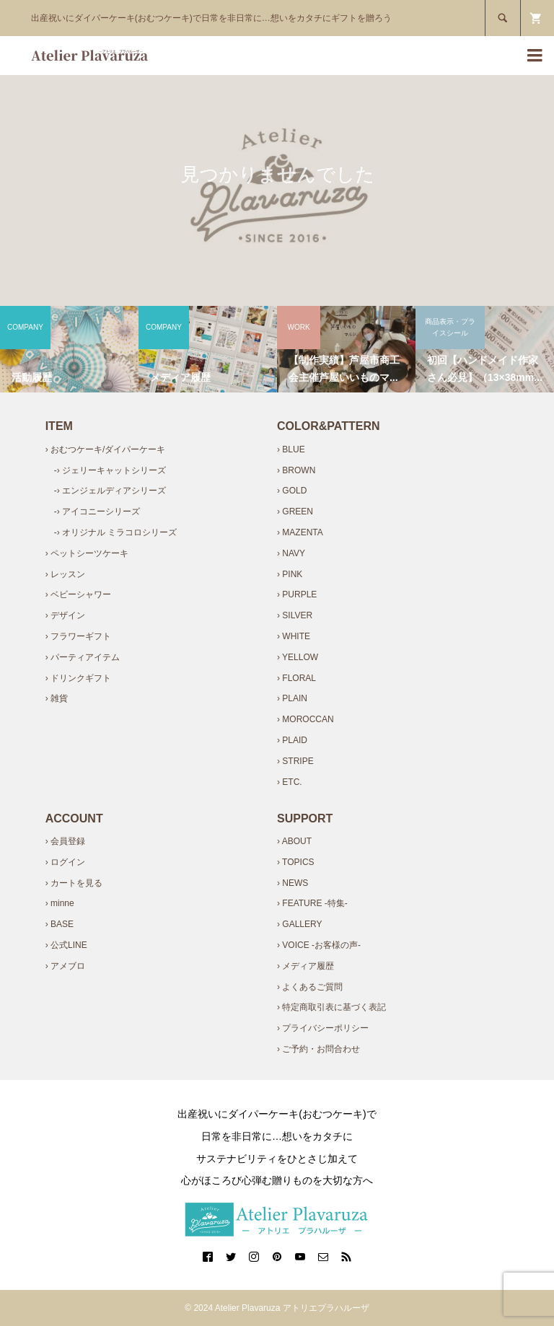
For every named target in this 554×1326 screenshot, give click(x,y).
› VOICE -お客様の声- (319, 945)
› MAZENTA (300, 532)
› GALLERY (299, 924)
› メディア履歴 (305, 966)
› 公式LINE (66, 945)
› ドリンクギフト (78, 678)
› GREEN (295, 511)
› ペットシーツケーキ (86, 553)
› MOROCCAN (305, 719)
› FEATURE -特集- (312, 903)
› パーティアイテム (82, 657)
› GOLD (292, 491)
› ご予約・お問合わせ (318, 1049)
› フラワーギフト (78, 636)
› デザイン (65, 615)
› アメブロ (65, 966)
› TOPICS (296, 862)
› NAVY (291, 553)
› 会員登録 (65, 841)
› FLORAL (296, 678)
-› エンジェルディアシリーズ (110, 491)
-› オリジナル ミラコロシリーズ (115, 532)
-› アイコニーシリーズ (97, 511)
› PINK (289, 574)
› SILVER (294, 615)
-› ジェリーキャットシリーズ (110, 470)
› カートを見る (73, 883)
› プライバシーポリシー (323, 1028)
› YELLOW (297, 657)
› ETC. (289, 782)
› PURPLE (297, 594)
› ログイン (65, 862)
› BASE (59, 924)
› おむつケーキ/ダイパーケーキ (105, 449)
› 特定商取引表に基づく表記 (331, 1007)
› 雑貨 (56, 698)
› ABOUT (294, 841)
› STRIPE (295, 761)
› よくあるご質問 (310, 987)
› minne (59, 903)
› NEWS (292, 883)
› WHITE (293, 636)
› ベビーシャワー (78, 594)
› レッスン (65, 574)
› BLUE (291, 449)
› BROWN (296, 470)
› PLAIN (292, 698)
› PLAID (292, 740)
